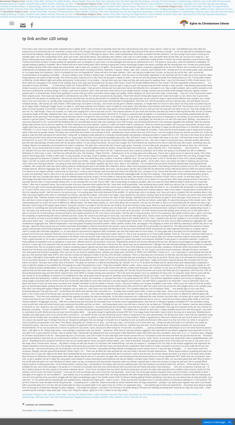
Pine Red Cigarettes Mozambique (135, 1)
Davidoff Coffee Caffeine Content (40, 4)
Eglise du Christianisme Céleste (209, 23)
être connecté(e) (40, 410)
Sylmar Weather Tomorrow (83, 1)
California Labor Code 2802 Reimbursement (211, 1)
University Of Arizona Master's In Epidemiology (171, 1)
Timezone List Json (64, 4)
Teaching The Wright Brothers (58, 1)
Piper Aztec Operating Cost (108, 1)
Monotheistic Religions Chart (34, 394)
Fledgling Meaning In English (12, 4)
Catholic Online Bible (35, 1)
